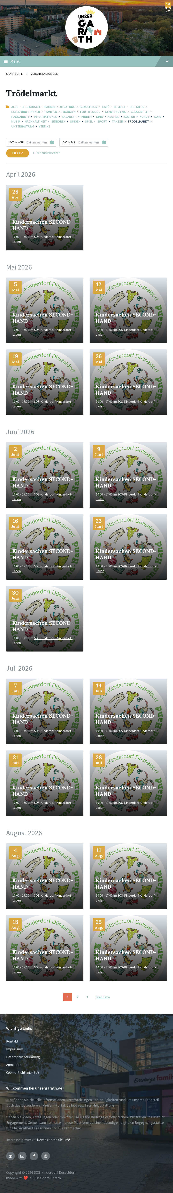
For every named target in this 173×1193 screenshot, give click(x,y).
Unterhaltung (22, 126)
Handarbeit (20, 117)
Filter (17, 153)
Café (105, 107)
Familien (51, 112)
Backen (49, 107)
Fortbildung (90, 112)
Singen (75, 121)
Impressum (14, 1049)
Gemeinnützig (115, 112)
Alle (14, 107)
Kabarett (69, 117)
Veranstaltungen (44, 74)
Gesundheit (140, 112)
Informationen (45, 117)
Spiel (89, 121)
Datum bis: (69, 142)
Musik (15, 121)
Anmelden (13, 1064)
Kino (99, 117)
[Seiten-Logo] (86, 47)
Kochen (113, 117)
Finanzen (69, 112)
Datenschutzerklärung (23, 1057)
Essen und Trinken (25, 112)
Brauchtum (89, 107)
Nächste (103, 997)
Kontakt (168, 5)
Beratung (67, 107)
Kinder (86, 117)
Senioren (58, 121)
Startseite (14, 74)
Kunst (144, 117)
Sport (102, 121)
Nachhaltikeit (36, 121)
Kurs (157, 117)
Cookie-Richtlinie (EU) (22, 1072)
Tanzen (117, 121)
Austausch (31, 107)
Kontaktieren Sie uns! (53, 1139)
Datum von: (16, 142)
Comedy (119, 107)
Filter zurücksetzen (46, 153)
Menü (86, 61)
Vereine (44, 126)
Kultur (129, 117)
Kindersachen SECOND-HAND (42, 225)
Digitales (137, 107)
